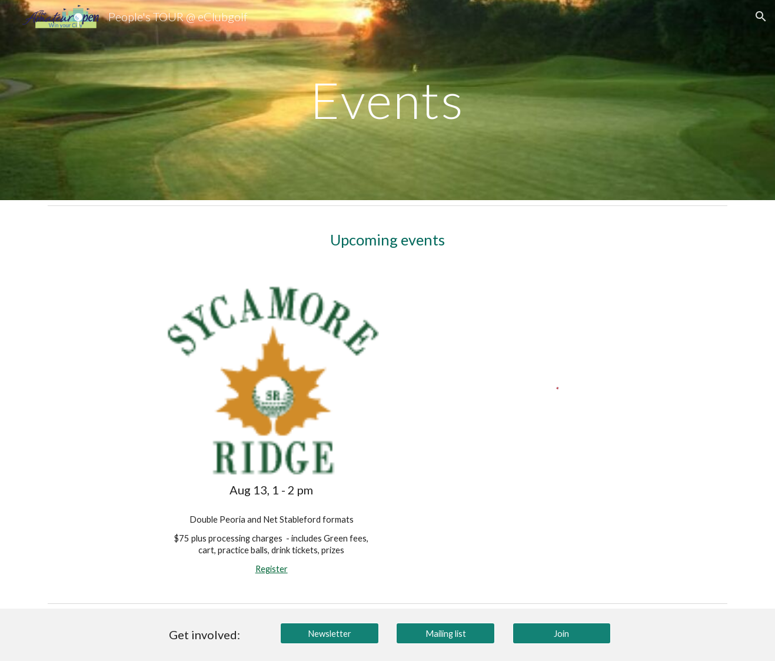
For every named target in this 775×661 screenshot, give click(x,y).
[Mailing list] (445, 633)
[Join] (562, 633)
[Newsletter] (329, 633)
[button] (761, 16)
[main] (387, 99)
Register (271, 569)
